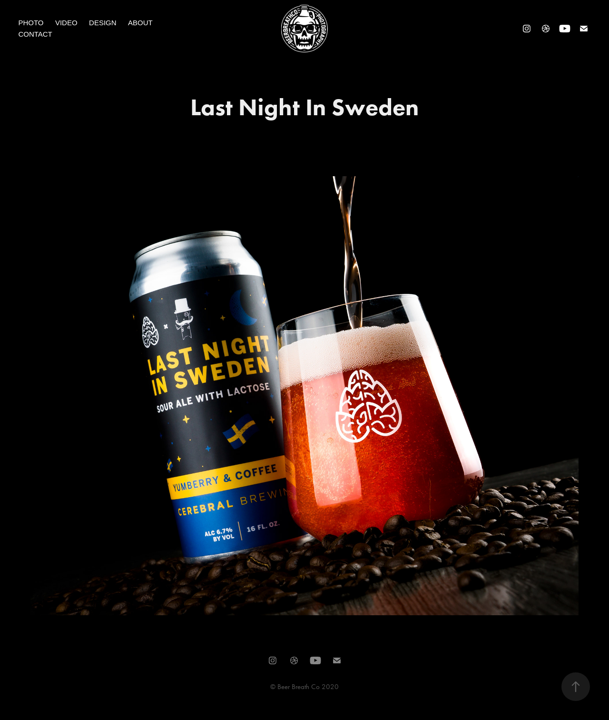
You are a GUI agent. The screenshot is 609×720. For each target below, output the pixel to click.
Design (103, 23)
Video (66, 23)
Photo (30, 23)
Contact (35, 34)
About (140, 23)
